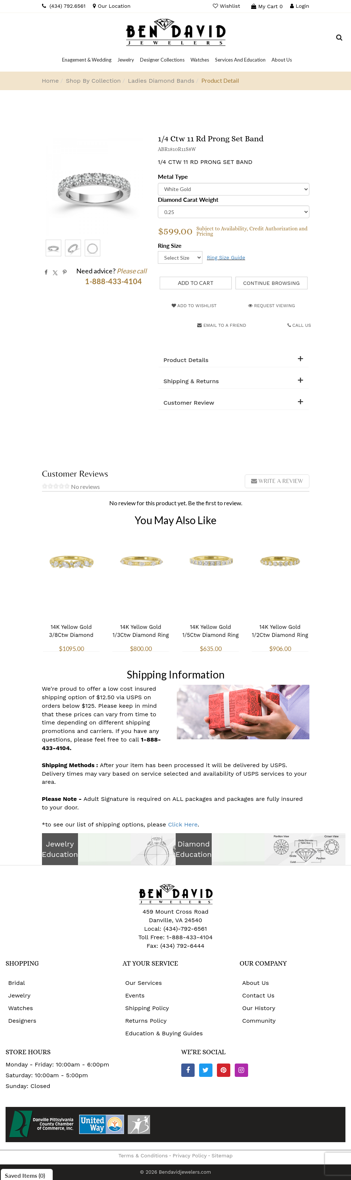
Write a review (277, 480)
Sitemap (222, 1155)
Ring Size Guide (226, 257)
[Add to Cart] (196, 283)
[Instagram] (241, 1070)
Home (50, 80)
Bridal (16, 982)
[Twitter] (205, 1070)
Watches (20, 1008)
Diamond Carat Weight (188, 199)
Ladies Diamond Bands (161, 80)
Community (259, 1020)
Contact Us (258, 995)
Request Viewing (271, 305)
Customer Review (188, 403)
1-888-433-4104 (189, 937)
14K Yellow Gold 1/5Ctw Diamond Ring (210, 615)
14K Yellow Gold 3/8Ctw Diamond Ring (71, 617)
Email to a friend (221, 325)
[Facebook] (188, 1070)
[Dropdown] (86, 60)
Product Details (185, 360)
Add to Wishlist (194, 305)
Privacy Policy (190, 1155)
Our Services (143, 982)
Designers (22, 1020)
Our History (258, 1008)
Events (134, 995)
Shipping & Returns (191, 381)
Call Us (299, 325)
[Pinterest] (223, 1070)
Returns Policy (146, 1020)
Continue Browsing (271, 283)
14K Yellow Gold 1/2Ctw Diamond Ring (280, 615)
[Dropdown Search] (339, 38)
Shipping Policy (147, 1008)
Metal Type (173, 176)
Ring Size (170, 245)
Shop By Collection (93, 80)
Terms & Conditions (143, 1155)
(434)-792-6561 (184, 928)
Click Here (183, 824)
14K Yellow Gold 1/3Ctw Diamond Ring (140, 615)
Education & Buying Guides (164, 1033)
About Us (255, 982)
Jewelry (19, 995)
